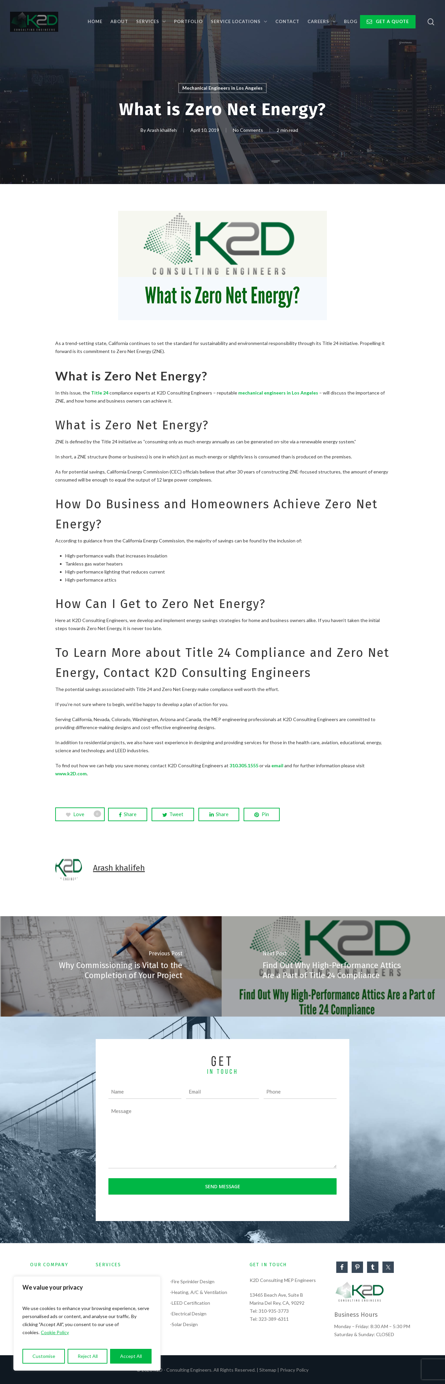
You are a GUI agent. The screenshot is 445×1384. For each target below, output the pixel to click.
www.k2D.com (71, 773)
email (277, 765)
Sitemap (267, 1370)
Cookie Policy (55, 1332)
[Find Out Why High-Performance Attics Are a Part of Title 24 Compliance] (333, 966)
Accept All (131, 1356)
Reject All (88, 1356)
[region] (87, 1323)
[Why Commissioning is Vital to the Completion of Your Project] (111, 966)
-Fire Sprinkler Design (192, 1281)
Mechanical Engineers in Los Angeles (222, 88)
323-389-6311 (274, 1319)
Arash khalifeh (162, 130)
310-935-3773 (274, 1311)
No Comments (248, 130)
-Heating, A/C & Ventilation (198, 1292)
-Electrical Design (188, 1313)
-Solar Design (184, 1324)
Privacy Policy (294, 1370)
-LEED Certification (190, 1303)
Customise (43, 1356)
